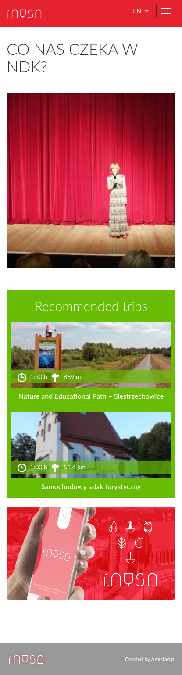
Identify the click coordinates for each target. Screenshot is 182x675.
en (137, 10)
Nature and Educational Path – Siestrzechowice (91, 396)
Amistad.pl (163, 659)
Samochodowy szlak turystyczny (91, 486)
